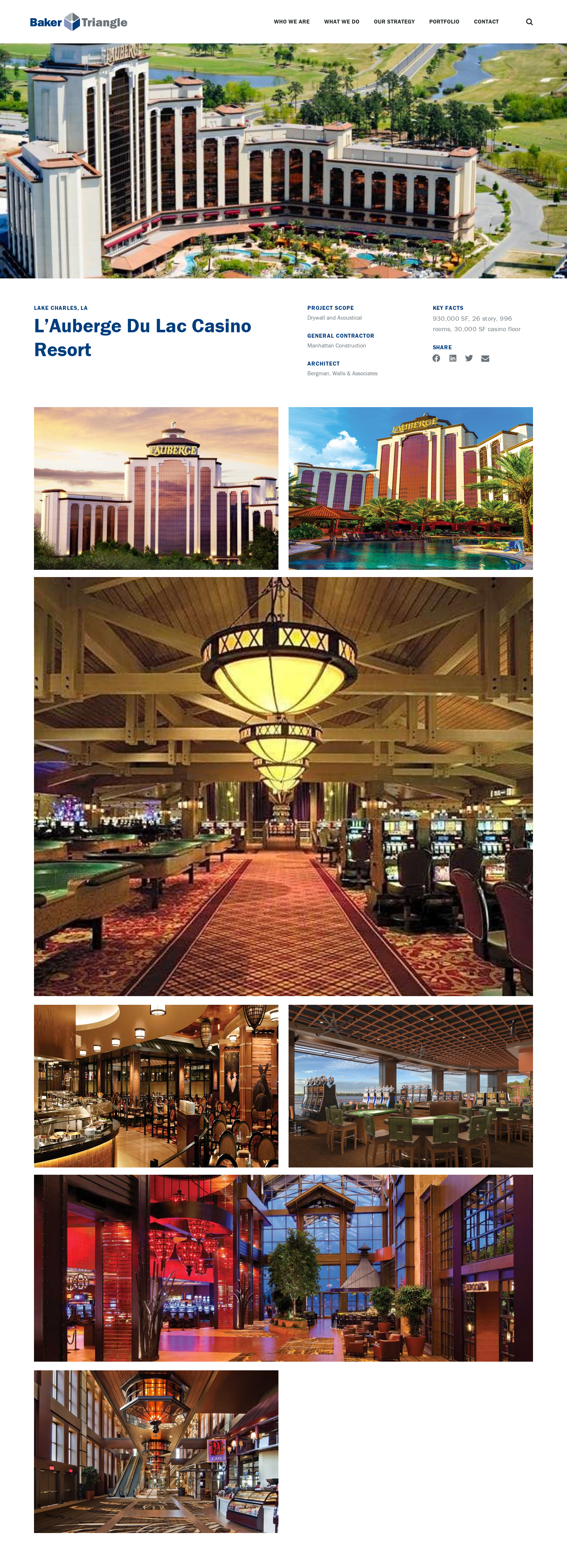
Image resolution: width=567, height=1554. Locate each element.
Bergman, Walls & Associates (342, 373)
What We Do (341, 21)
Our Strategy (394, 21)
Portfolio (444, 21)
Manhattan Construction (336, 345)
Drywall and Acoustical (334, 317)
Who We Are (292, 21)
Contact (486, 21)
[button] (529, 21)
